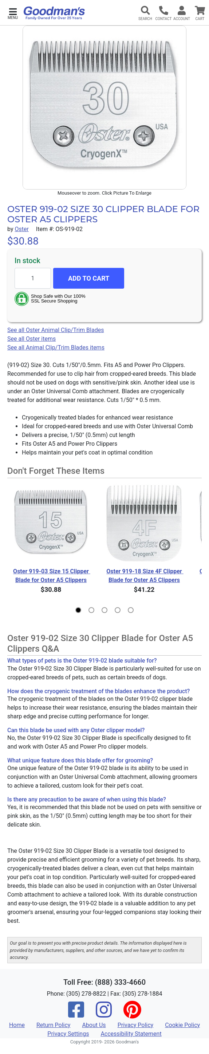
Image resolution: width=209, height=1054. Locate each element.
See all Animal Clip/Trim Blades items (55, 347)
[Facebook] (76, 1014)
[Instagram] (104, 1014)
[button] (13, 13)
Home (17, 1025)
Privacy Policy (136, 1025)
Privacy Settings (68, 1033)
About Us (94, 1025)
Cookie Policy (182, 1025)
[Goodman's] (54, 13)
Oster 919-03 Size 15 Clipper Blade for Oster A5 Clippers (51, 575)
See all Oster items (31, 338)
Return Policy (53, 1025)
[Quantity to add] (33, 278)
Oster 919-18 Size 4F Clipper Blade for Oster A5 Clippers (144, 575)
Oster (21, 229)
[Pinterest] (132, 1014)
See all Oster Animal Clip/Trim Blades (55, 330)
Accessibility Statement (130, 1033)
